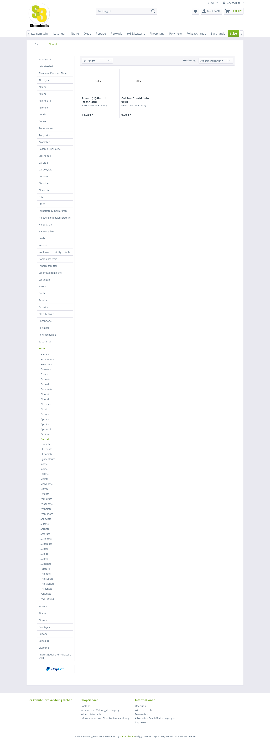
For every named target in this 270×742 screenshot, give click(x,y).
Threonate (46, 588)
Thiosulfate (46, 578)
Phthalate (45, 508)
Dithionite (46, 434)
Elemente (44, 190)
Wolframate (47, 598)
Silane (42, 613)
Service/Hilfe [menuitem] (232, 2)
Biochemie (45, 155)
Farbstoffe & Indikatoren (53, 210)
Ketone (43, 245)
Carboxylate (45, 169)
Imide (42, 238)
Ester (42, 197)
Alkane (42, 87)
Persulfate (46, 499)
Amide (42, 114)
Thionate (45, 573)
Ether (42, 204)
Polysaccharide (47, 334)
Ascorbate (46, 364)
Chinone (43, 176)
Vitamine (44, 647)
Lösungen (44, 279)
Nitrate (44, 489)
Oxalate (44, 494)
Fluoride (45, 439)
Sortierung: (189, 60)
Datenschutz (142, 714)
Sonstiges (44, 627)
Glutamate (46, 454)
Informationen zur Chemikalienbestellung (105, 718)
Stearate (45, 533)
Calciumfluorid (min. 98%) (135, 100)
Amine (42, 121)
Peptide (43, 300)
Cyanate (45, 419)
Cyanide (45, 424)
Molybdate (46, 484)
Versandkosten (127, 736)
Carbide (43, 162)
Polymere (44, 327)
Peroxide (44, 307)
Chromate (46, 404)
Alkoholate (45, 100)
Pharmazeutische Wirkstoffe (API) (55, 656)
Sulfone (43, 634)
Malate (44, 479)
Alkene (42, 93)
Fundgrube (45, 59)
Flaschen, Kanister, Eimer (53, 73)
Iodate (44, 464)
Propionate (46, 513)
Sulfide (44, 553)
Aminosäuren (46, 128)
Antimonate (47, 359)
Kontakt (85, 706)
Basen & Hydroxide (50, 148)
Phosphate (46, 504)
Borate (44, 374)
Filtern (89, 60)
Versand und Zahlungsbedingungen (101, 710)
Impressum (141, 722)
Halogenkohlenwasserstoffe (55, 217)
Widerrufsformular (91, 714)
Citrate (44, 409)
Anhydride (45, 135)
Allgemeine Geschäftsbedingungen (155, 718)
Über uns (140, 706)
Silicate (44, 523)
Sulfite (44, 558)
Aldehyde (44, 80)
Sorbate (44, 528)
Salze (42, 348)
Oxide (42, 293)
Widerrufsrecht (144, 710)
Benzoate (45, 369)
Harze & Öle (46, 224)
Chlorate (45, 394)
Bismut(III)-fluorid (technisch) (94, 100)
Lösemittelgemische (50, 272)
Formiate (45, 444)
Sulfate (44, 548)
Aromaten (44, 142)
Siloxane (43, 620)
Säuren (43, 606)
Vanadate (45, 593)
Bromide (45, 384)
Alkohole (44, 107)
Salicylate (45, 518)
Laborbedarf (46, 66)
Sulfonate (45, 563)
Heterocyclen (46, 231)
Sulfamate (46, 543)
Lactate (44, 474)
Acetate (44, 354)
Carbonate (46, 389)
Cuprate (45, 414)
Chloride (44, 183)
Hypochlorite (47, 459)
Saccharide (45, 341)
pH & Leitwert (46, 314)
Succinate (46, 538)
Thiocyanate (47, 583)
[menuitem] (126, 11)
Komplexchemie (48, 259)
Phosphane (45, 320)
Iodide (44, 469)
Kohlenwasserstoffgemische (55, 252)
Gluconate (46, 449)
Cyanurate (46, 429)
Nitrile (42, 286)
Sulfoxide (44, 640)
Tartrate (45, 568)
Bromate (45, 379)
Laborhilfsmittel (48, 265)
